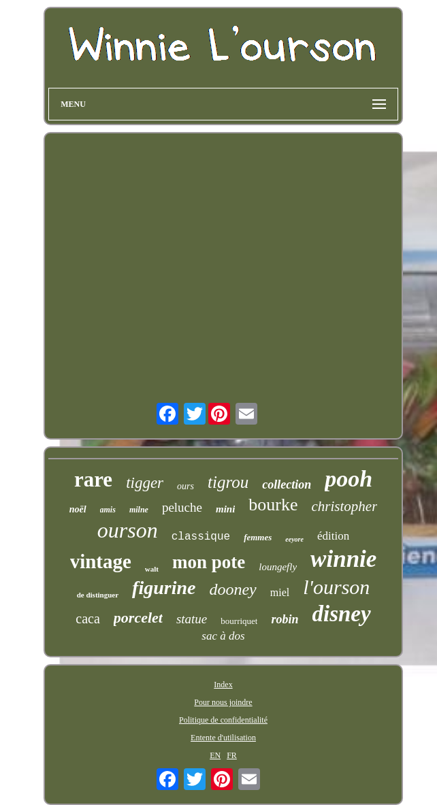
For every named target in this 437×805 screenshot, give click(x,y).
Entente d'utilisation (223, 737)
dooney (232, 589)
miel (279, 592)
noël (77, 509)
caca (88, 618)
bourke (272, 504)
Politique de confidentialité (223, 720)
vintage (100, 561)
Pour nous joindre (223, 702)
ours (185, 486)
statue (191, 619)
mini (225, 509)
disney (341, 614)
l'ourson (336, 587)
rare (93, 479)
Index (223, 684)
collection (286, 484)
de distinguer (97, 595)
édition (333, 535)
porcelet (138, 617)
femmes (258, 537)
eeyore (294, 539)
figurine (163, 587)
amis (108, 509)
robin (284, 619)
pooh (348, 478)
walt (152, 569)
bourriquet (239, 621)
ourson (127, 530)
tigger (144, 482)
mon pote (208, 562)
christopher (345, 506)
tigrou (228, 482)
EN (215, 755)
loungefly (278, 566)
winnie (343, 559)
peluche (182, 507)
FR (232, 755)
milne (138, 509)
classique (201, 537)
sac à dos (222, 635)
